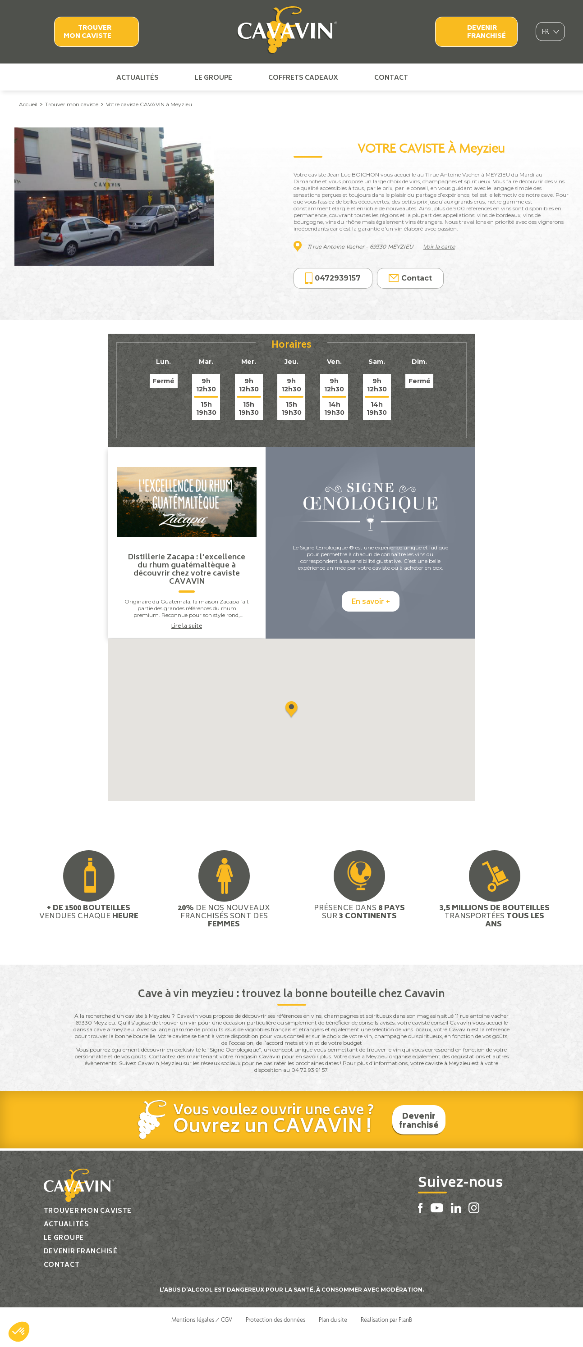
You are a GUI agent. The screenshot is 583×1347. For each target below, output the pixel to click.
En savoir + (370, 618)
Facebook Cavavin (433, 77)
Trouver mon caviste (87, 32)
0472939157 (333, 278)
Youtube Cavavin (448, 77)
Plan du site (333, 1335)
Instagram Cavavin (478, 77)
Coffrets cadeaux (303, 77)
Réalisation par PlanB (386, 1335)
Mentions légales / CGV (201, 1335)
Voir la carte (439, 246)
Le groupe (213, 77)
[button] (19, 1331)
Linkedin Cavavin (463, 77)
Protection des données (275, 1335)
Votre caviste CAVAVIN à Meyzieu (149, 104)
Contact (391, 77)
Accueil (28, 104)
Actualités (137, 77)
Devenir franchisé (486, 32)
